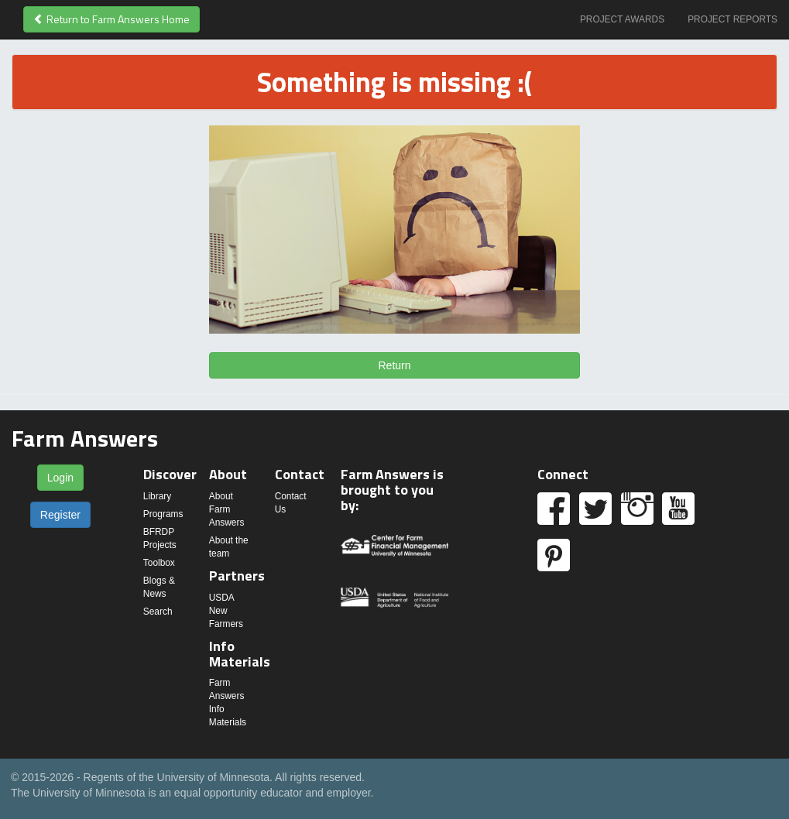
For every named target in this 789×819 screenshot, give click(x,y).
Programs (163, 514)
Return (394, 365)
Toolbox (159, 562)
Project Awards (622, 19)
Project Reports (732, 19)
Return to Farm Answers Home (111, 19)
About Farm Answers (227, 509)
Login (60, 477)
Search (158, 611)
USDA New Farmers (226, 610)
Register (60, 515)
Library (157, 496)
